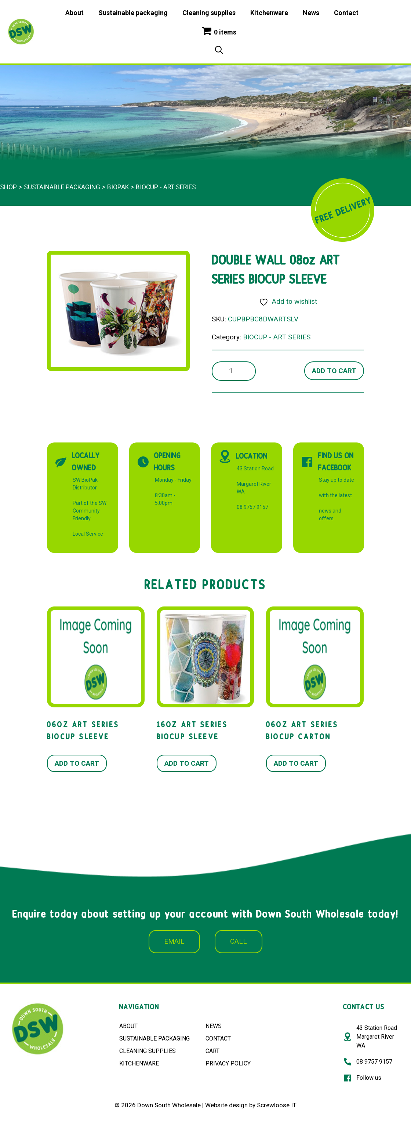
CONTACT (218, 1038)
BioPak (118, 187)
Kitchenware (269, 13)
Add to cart (334, 371)
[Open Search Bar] (219, 50)
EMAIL (174, 941)
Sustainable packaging (133, 13)
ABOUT (128, 1026)
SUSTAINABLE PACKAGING (154, 1038)
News (311, 13)
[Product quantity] (234, 371)
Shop (8, 187)
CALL (238, 941)
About (74, 13)
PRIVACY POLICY (228, 1063)
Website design (226, 1105)
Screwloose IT (277, 1105)
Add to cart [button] (77, 763)
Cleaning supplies (209, 13)
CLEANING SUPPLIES (147, 1050)
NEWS (213, 1026)
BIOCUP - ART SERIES (166, 187)
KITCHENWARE (139, 1063)
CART (212, 1050)
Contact (346, 13)
